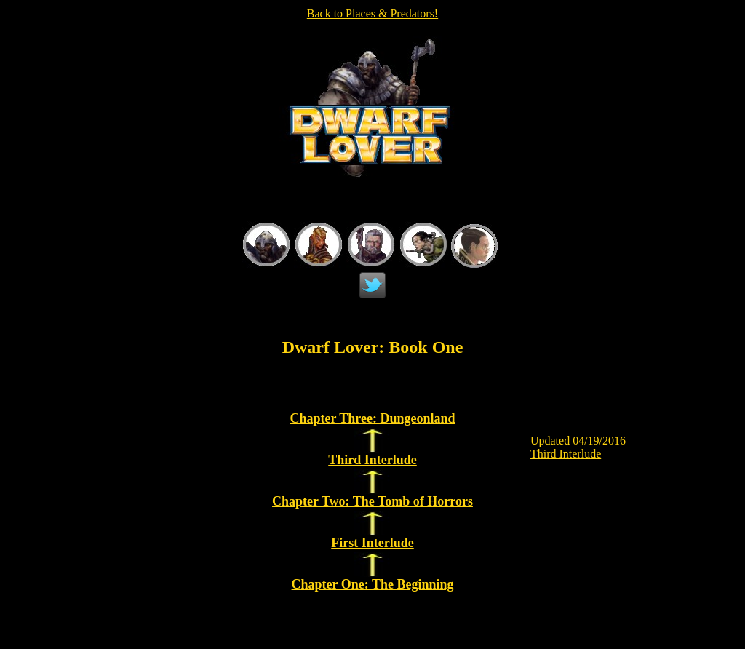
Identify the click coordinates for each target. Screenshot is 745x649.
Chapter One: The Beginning (373, 584)
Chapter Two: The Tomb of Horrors (372, 501)
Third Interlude (372, 460)
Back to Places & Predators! (372, 13)
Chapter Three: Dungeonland (372, 418)
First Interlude (372, 542)
